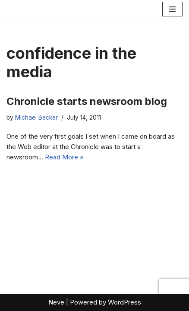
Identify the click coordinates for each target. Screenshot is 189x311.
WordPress (124, 302)
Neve (56, 302)
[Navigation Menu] (172, 9)
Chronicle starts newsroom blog (86, 101)
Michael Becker (36, 117)
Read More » (64, 157)
